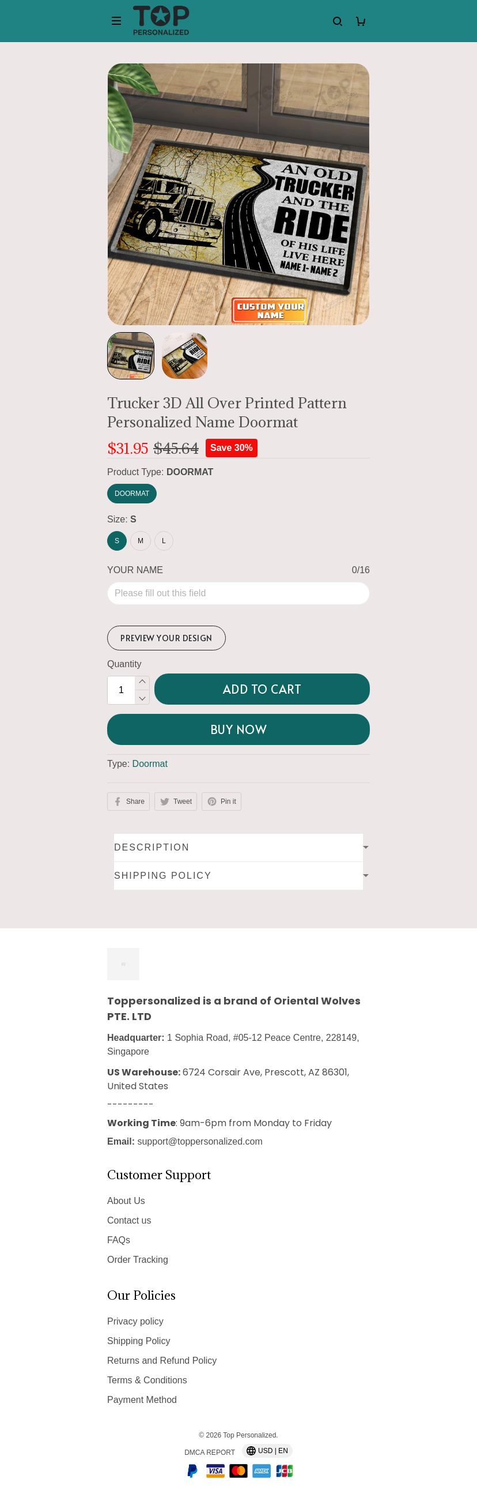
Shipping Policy (138, 1341)
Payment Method (142, 1400)
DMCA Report (209, 1452)
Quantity (124, 664)
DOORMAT (189, 472)
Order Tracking (137, 1260)
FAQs (118, 1240)
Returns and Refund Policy (162, 1360)
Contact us (129, 1220)
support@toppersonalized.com (199, 1141)
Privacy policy (135, 1321)
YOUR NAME (135, 570)
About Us (126, 1201)
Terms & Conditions (147, 1380)
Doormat (150, 764)
